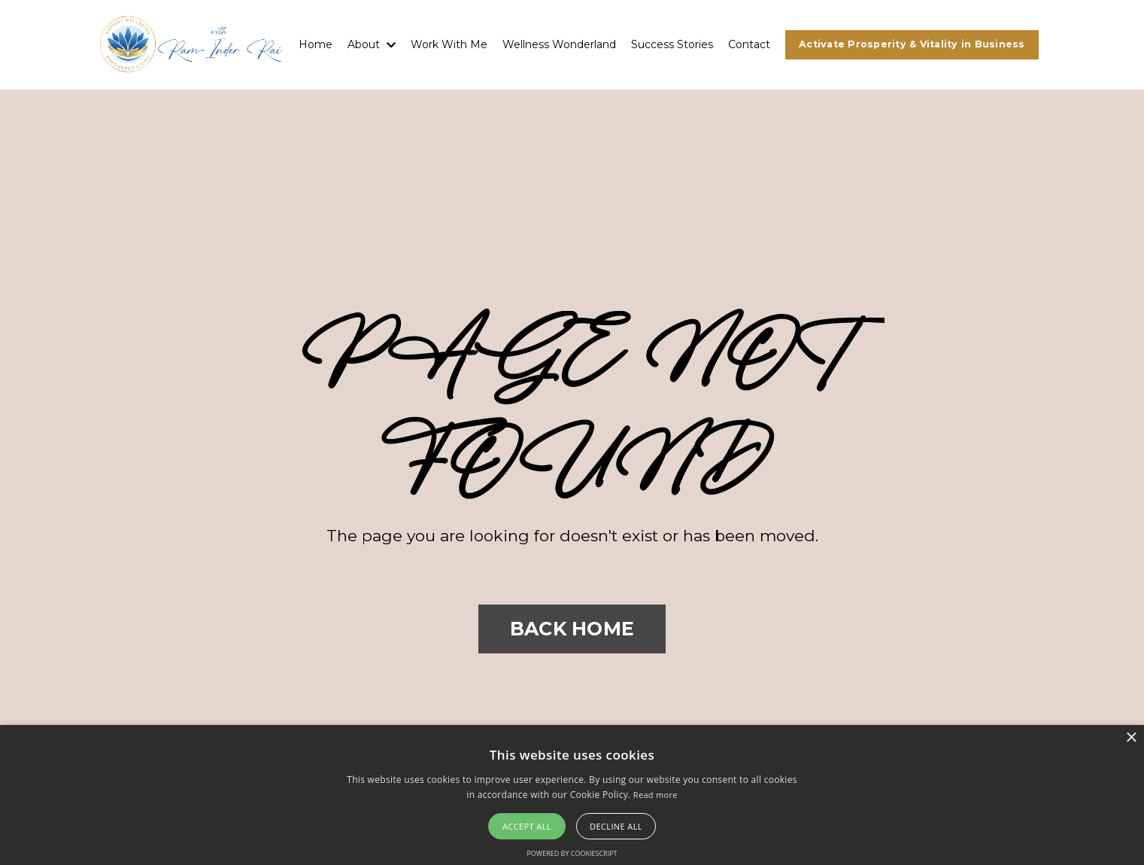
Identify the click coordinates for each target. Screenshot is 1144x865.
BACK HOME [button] (572, 628)
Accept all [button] (526, 826)
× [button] (1130, 738)
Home (315, 44)
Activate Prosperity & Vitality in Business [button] (912, 44)
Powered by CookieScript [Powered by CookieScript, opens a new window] (571, 853)
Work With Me (449, 44)
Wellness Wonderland (559, 44)
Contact (749, 44)
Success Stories (672, 44)
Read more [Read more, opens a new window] (655, 794)
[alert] (572, 795)
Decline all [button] (616, 826)
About (371, 44)
